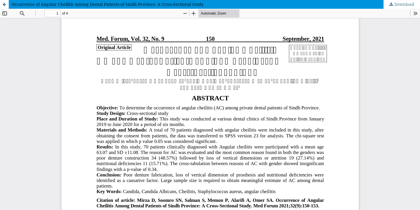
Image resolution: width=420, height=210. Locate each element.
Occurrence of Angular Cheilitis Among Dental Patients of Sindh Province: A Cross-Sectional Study (108, 4)
